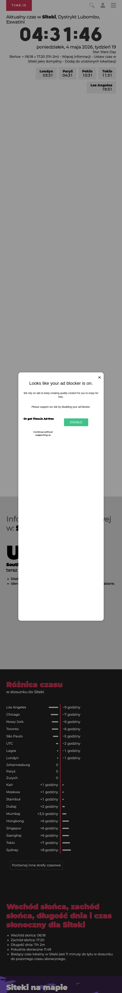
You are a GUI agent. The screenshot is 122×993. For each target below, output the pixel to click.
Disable (76, 422)
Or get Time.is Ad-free (38, 418)
